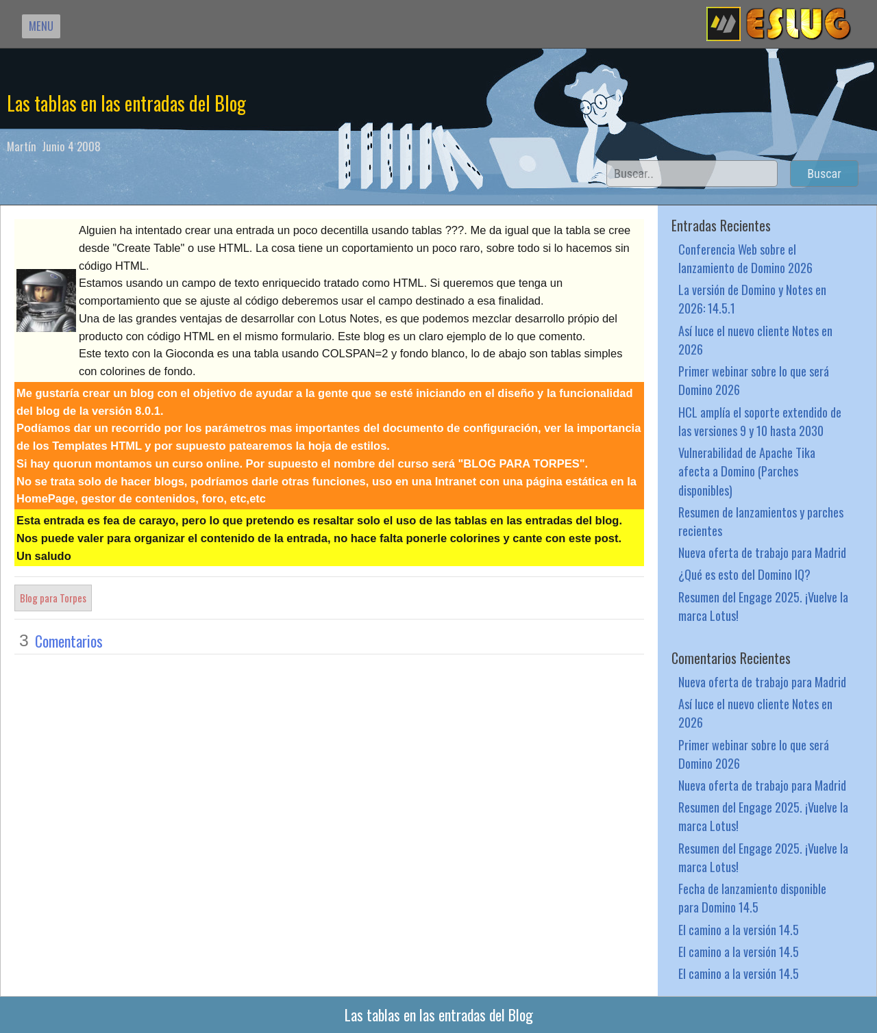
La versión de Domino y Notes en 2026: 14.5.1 (752, 298)
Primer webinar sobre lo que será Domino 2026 (753, 379)
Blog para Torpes (53, 597)
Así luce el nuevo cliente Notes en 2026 (755, 339)
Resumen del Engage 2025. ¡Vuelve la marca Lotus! (763, 605)
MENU (41, 25)
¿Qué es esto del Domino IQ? (744, 574)
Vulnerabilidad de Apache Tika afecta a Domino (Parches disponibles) (746, 470)
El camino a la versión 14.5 (738, 929)
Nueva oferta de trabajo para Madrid (762, 552)
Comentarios (69, 641)
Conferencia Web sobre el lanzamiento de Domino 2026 (745, 258)
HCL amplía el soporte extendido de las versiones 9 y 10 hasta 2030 (759, 421)
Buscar (824, 173)
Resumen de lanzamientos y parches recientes (760, 520)
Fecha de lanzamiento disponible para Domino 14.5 (752, 897)
